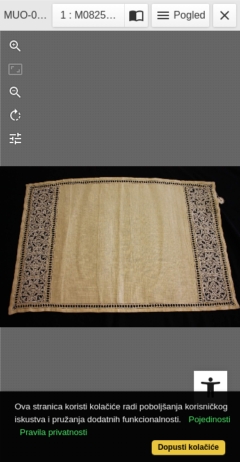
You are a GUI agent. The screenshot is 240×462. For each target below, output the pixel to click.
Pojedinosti (209, 419)
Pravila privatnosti (53, 432)
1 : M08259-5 (92, 14)
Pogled (180, 15)
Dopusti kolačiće (188, 447)
